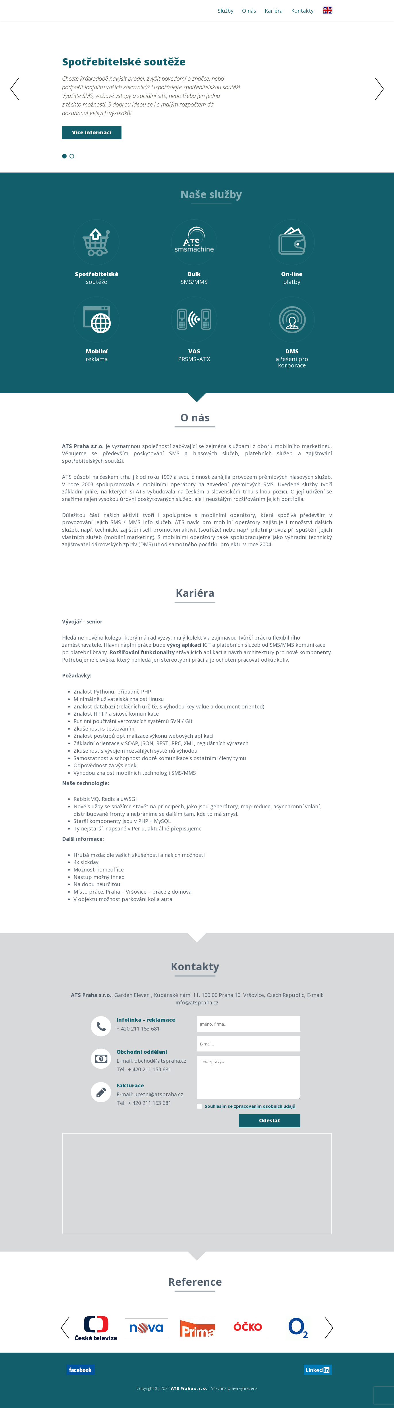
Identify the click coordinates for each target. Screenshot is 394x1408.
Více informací (91, 132)
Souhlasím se (250, 1106)
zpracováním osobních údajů (265, 1106)
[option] (197, 96)
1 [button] (64, 156)
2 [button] (71, 156)
